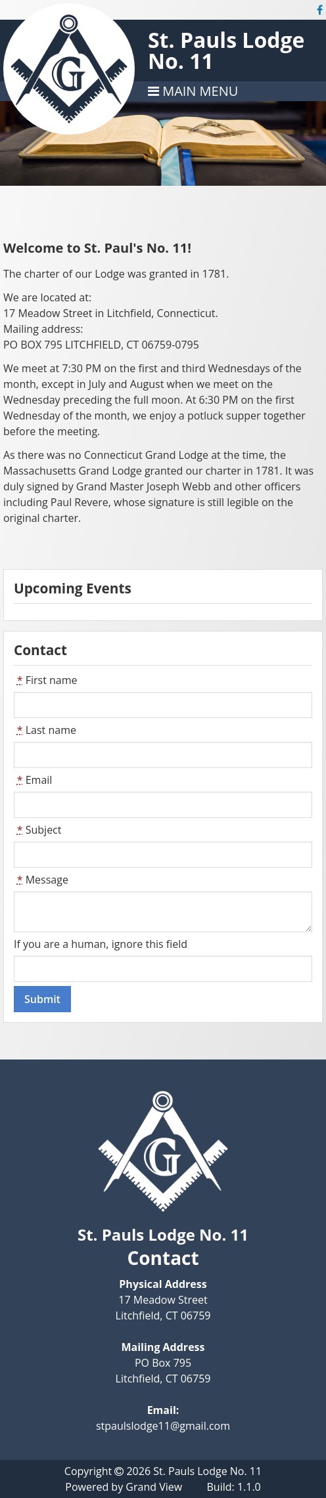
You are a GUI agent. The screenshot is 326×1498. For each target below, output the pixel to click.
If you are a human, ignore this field (100, 944)
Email (33, 780)
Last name (45, 730)
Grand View (154, 1487)
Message (41, 879)
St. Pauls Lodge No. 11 (226, 50)
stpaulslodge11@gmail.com (163, 1426)
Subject (38, 830)
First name (46, 680)
